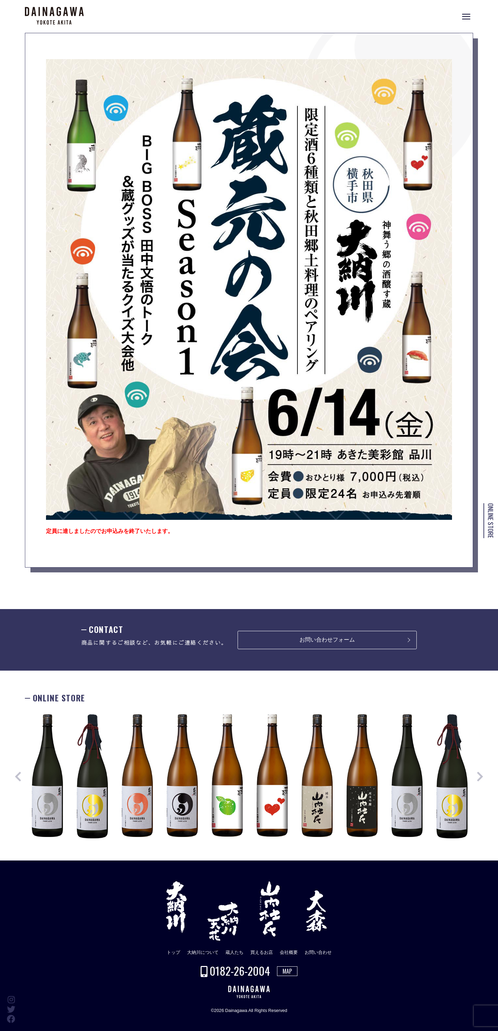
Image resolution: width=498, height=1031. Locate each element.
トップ (173, 952)
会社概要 (289, 952)
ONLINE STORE (491, 520)
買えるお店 (261, 952)
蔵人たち (234, 952)
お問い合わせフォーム (327, 640)
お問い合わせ (318, 952)
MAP (287, 971)
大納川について (203, 952)
